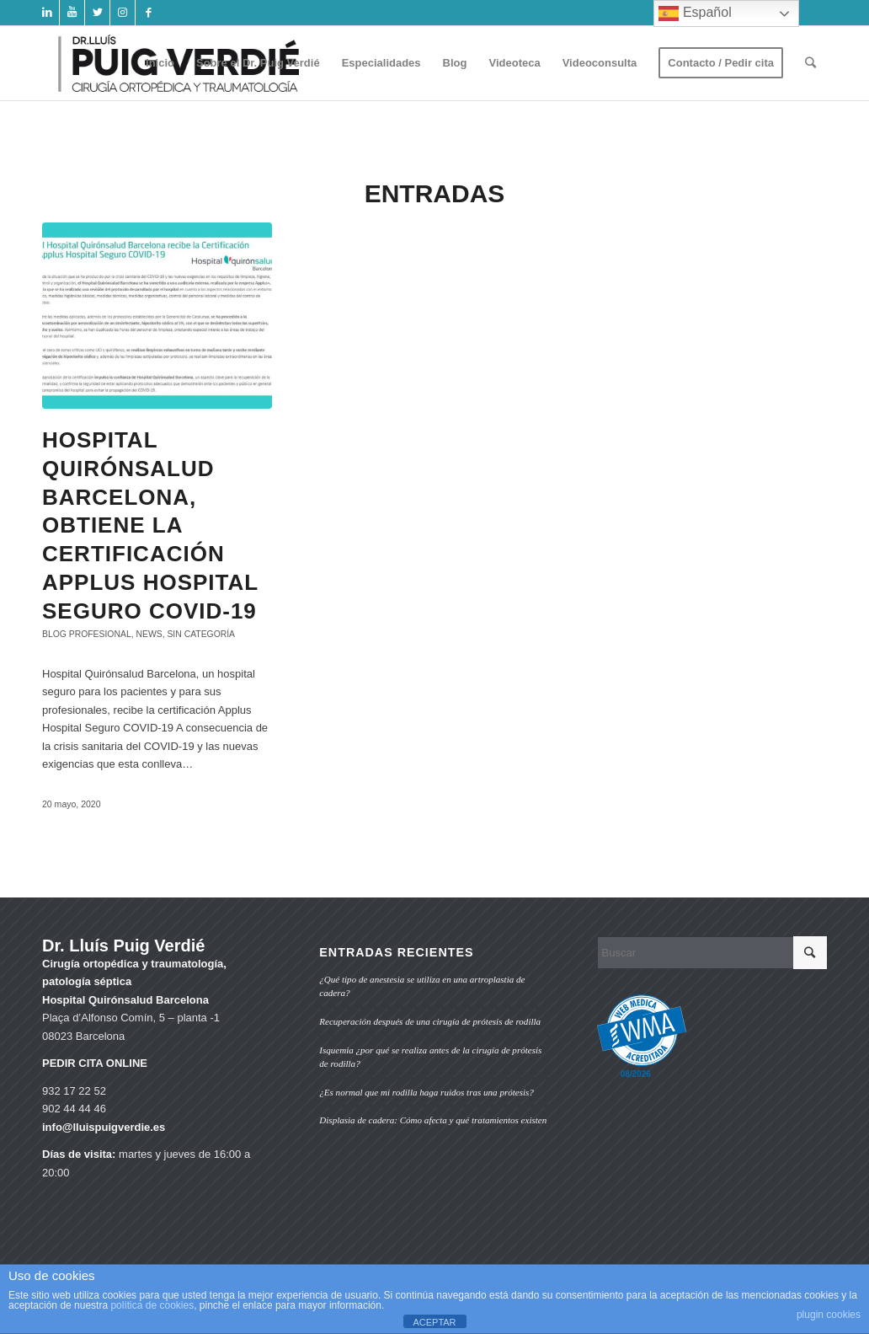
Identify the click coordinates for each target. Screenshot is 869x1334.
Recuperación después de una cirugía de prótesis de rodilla (430, 1021)
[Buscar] (810, 63)
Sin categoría (201, 634)
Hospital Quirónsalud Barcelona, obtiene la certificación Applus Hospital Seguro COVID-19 (150, 525)
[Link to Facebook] (148, 12)
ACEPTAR (434, 1322)
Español (694, 13)
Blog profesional (86, 634)
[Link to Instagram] (122, 12)
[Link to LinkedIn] (47, 12)
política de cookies (152, 1305)
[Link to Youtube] (72, 12)
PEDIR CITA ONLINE (94, 1063)
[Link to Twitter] (97, 12)
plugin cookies (829, 1315)
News (149, 634)
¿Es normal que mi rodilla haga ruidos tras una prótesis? (426, 1092)
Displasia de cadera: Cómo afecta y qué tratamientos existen (432, 1120)
